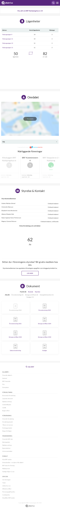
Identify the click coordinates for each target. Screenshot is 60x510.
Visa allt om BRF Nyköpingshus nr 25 (30, 11)
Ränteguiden (6, 442)
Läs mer (30, 273)
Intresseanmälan (7, 451)
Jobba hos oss (6, 486)
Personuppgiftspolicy (8, 492)
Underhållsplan (6, 404)
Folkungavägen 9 (7, 34)
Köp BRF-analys (7, 459)
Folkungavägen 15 (7, 47)
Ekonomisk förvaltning (8, 395)
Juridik (4, 407)
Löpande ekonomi (7, 398)
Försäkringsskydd (7, 422)
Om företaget (6, 479)
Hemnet (4, 378)
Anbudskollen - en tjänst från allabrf (12, 462)
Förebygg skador (7, 428)
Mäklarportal (6, 468)
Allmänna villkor (6, 489)
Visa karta (30, 119)
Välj (3, 142)
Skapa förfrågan (7, 431)
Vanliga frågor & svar (8, 471)
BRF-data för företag (8, 465)
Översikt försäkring (8, 419)
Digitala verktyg (7, 401)
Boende (30, 292)
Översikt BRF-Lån (7, 439)
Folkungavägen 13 (7, 43)
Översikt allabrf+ (7, 375)
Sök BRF (30, 367)
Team (4, 483)
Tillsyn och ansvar (7, 425)
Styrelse (37, 292)
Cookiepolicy (6, 495)
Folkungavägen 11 (7, 39)
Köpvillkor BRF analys (8, 498)
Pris (3, 384)
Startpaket (5, 387)
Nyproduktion (6, 448)
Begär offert (6, 410)
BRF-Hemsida (6, 381)
